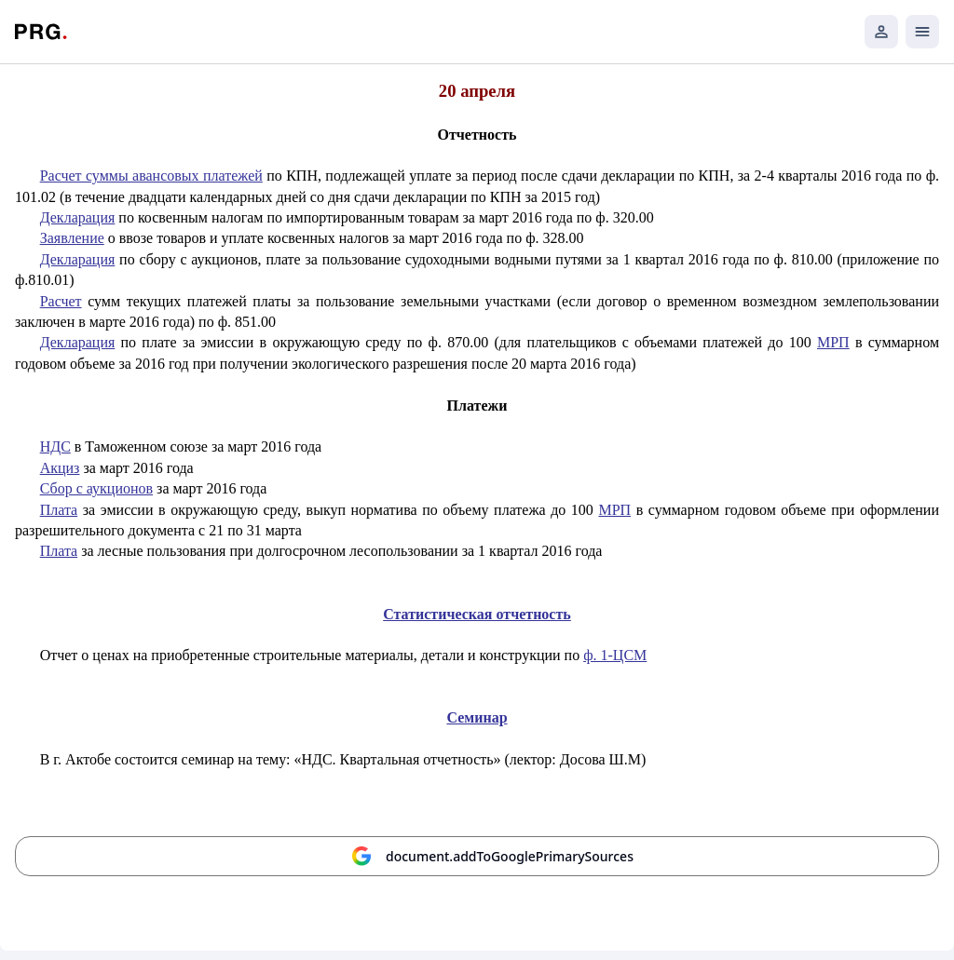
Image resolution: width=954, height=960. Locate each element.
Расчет (61, 301)
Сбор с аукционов (96, 488)
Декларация (78, 217)
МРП (833, 342)
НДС (55, 446)
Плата (59, 510)
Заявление (72, 238)
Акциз (60, 468)
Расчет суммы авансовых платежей (151, 175)
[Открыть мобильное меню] (922, 31)
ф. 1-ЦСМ (615, 655)
